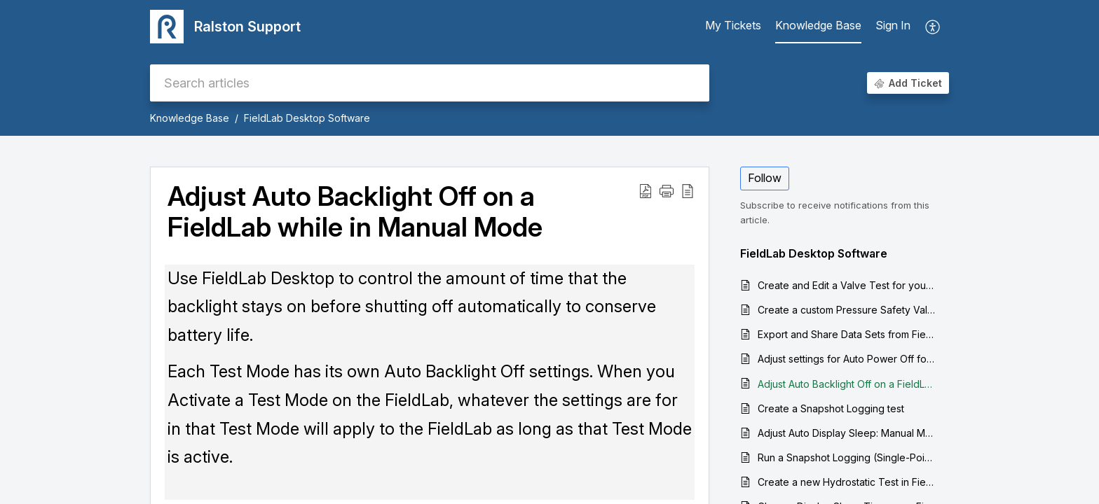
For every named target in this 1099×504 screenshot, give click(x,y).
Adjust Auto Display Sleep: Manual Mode (846, 433)
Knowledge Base (189, 118)
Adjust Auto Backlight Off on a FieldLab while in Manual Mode (355, 212)
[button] (667, 190)
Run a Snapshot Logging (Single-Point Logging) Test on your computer (846, 457)
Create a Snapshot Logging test (831, 408)
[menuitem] (892, 26)
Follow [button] (764, 178)
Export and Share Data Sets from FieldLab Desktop (846, 334)
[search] (429, 83)
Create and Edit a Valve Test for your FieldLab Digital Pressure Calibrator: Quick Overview (846, 285)
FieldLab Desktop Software (307, 118)
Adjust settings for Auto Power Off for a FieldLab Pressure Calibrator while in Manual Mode (846, 359)
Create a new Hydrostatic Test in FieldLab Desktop (846, 482)
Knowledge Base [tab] (818, 25)
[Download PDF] (646, 190)
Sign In (892, 25)
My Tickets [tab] (733, 25)
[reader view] (688, 190)
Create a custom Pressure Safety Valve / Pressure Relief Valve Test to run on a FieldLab (846, 310)
